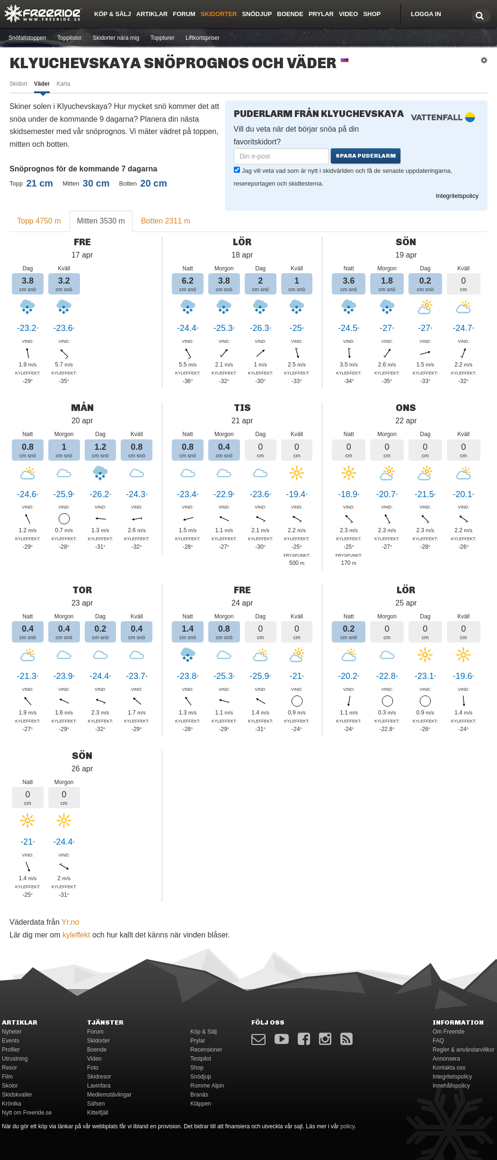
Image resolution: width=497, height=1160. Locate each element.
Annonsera (446, 1058)
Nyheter (12, 1031)
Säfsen (96, 1103)
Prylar (321, 14)
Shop (372, 14)
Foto (92, 1067)
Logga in (426, 14)
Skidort (18, 83)
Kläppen (200, 1103)
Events (10, 1040)
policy (347, 1126)
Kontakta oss (449, 1067)
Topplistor (69, 38)
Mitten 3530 (101, 221)
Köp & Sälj (112, 14)
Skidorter (219, 14)
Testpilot (200, 1058)
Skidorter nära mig (116, 38)
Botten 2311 (165, 221)
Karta (63, 83)
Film (7, 1076)
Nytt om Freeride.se (27, 1112)
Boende (290, 14)
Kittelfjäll (97, 1112)
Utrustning (15, 1058)
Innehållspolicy (451, 1085)
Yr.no (70, 922)
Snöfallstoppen (27, 38)
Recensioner (206, 1049)
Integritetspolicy (457, 195)
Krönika (11, 1103)
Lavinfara (98, 1085)
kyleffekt (76, 935)
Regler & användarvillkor (464, 1049)
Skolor (10, 1085)
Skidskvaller (17, 1094)
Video (348, 14)
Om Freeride (448, 1031)
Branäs (199, 1094)
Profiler (11, 1049)
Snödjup (257, 14)
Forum (184, 14)
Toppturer (163, 38)
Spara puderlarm (366, 155)
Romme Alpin (207, 1085)
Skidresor (99, 1076)
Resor (9, 1067)
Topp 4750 (39, 221)
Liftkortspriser (203, 38)
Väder (42, 83)
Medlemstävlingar (109, 1094)
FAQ (438, 1040)
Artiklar (152, 14)
